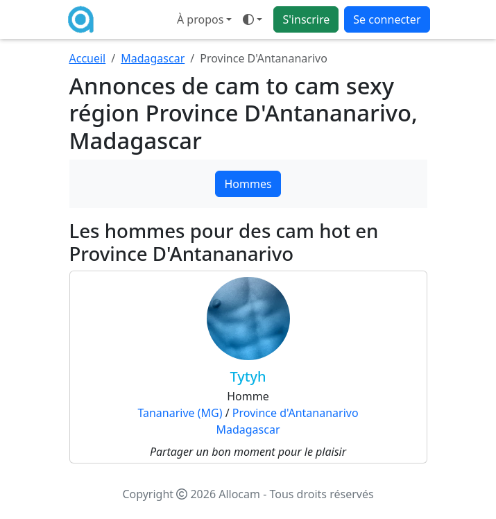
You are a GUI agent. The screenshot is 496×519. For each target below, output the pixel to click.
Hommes (247, 184)
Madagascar (153, 58)
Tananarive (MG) (179, 412)
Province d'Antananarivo (295, 412)
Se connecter (386, 19)
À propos (200, 19)
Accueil (87, 58)
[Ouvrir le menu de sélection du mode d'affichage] (252, 19)
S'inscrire (306, 19)
